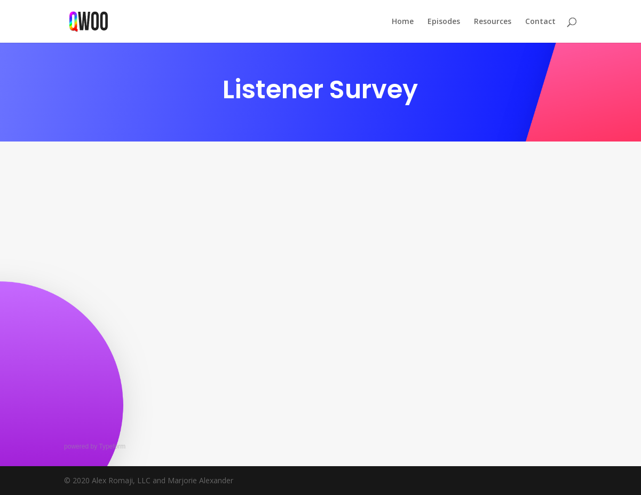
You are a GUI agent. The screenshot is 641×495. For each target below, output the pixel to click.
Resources (492, 22)
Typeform (112, 446)
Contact (540, 22)
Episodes (444, 22)
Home (403, 22)
